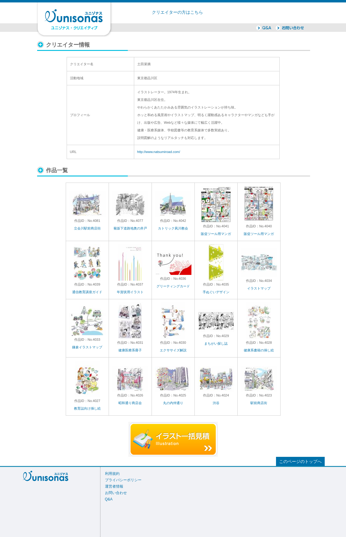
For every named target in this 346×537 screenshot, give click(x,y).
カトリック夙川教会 (173, 228)
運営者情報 (114, 486)
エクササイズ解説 (173, 350)
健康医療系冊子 (130, 350)
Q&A (109, 499)
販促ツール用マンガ (216, 234)
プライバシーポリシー (123, 480)
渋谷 (216, 403)
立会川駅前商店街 (87, 228)
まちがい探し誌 (216, 343)
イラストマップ (259, 288)
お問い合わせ (116, 493)
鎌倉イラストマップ (87, 347)
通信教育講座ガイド (87, 292)
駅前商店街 (258, 403)
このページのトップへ (300, 461)
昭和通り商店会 (130, 403)
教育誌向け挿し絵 (87, 408)
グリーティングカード (173, 286)
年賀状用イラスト (130, 292)
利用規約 (112, 473)
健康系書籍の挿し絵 (259, 350)
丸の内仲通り (173, 403)
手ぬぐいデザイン (216, 292)
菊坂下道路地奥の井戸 (130, 228)
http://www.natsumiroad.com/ (158, 152)
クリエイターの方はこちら (177, 12)
